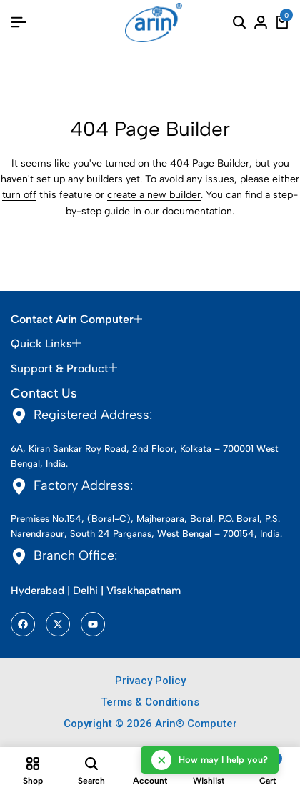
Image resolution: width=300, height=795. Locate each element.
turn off (19, 195)
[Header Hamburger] (18, 22)
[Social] (23, 624)
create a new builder (154, 195)
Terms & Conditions (150, 702)
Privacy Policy (150, 680)
